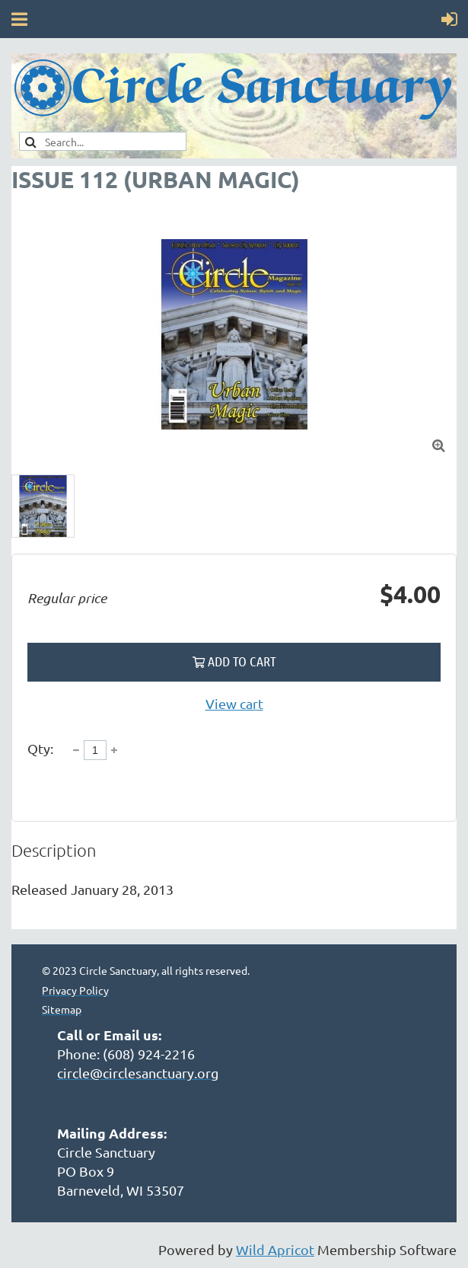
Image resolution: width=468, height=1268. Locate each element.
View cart (234, 703)
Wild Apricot (275, 1249)
